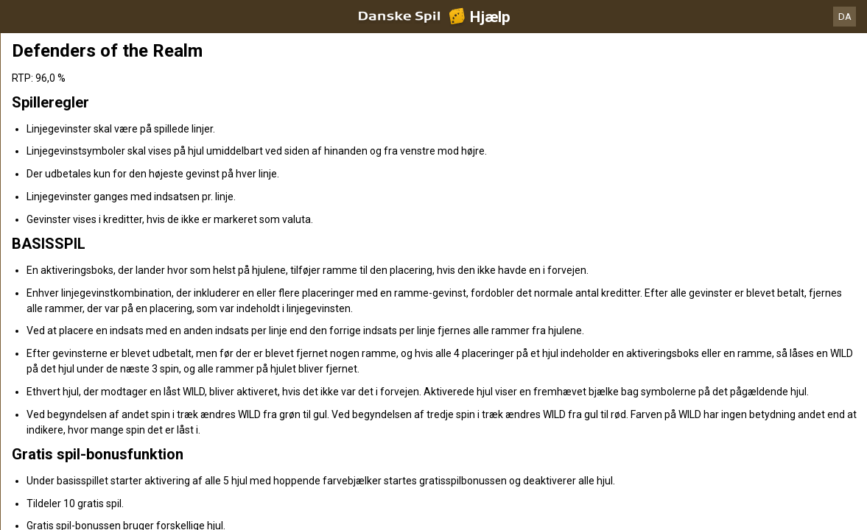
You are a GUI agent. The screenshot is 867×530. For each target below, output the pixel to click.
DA (845, 16)
